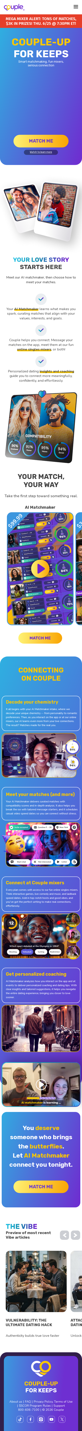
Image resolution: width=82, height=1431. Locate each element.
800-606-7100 (28, 1410)
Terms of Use (63, 1402)
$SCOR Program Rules (35, 1406)
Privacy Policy (43, 1402)
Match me (41, 141)
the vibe (21, 1226)
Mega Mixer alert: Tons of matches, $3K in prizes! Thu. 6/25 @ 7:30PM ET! (41, 21)
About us (15, 1402)
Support (59, 1406)
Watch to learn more (41, 152)
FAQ (28, 1402)
